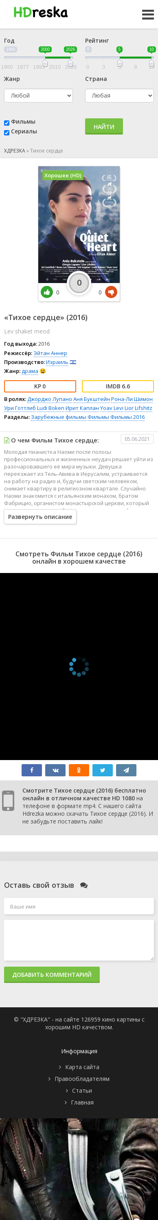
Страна (96, 79)
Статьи (82, 1090)
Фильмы (23, 121)
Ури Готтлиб (20, 408)
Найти (104, 127)
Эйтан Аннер (50, 353)
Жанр (12, 79)
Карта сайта (82, 1067)
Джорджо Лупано (49, 399)
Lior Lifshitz (138, 408)
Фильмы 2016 (127, 416)
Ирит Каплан (82, 408)
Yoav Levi (111, 408)
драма (30, 371)
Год (9, 40)
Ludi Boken (50, 408)
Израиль (57, 362)
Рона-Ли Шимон (132, 399)
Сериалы (24, 131)
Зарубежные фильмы (58, 416)
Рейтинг (97, 40)
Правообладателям (82, 1079)
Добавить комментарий (52, 974)
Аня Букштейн (91, 399)
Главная (82, 1102)
